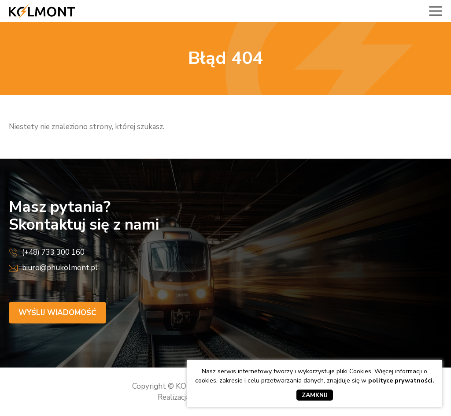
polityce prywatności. (401, 380)
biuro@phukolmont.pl (60, 268)
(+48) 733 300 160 (53, 252)
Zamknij (315, 395)
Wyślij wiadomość (57, 313)
